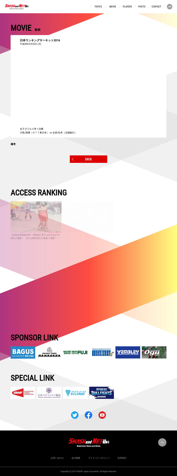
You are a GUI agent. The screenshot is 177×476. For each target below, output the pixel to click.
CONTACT (156, 6)
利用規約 (122, 458)
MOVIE (112, 6)
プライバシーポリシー (99, 458)
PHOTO (142, 6)
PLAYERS (127, 6)
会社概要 (76, 458)
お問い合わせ (57, 458)
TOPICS (98, 6)
